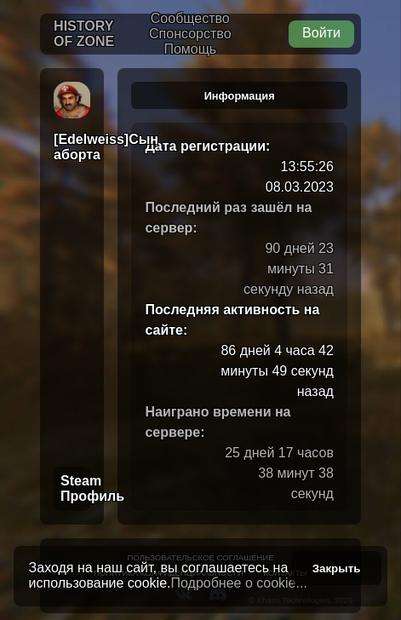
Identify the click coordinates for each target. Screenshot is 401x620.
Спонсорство (190, 33)
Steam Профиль (75, 488)
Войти (321, 33)
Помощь (189, 49)
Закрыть (336, 568)
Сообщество (190, 18)
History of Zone (84, 34)
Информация (239, 95)
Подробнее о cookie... (239, 583)
